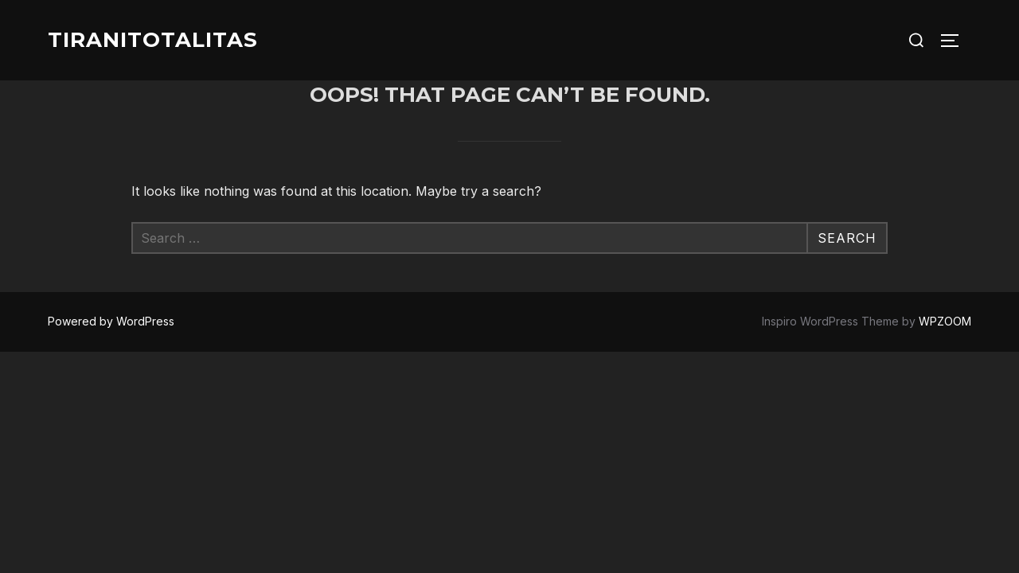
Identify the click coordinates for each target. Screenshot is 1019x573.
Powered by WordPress (111, 321)
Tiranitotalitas (153, 40)
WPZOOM (945, 321)
